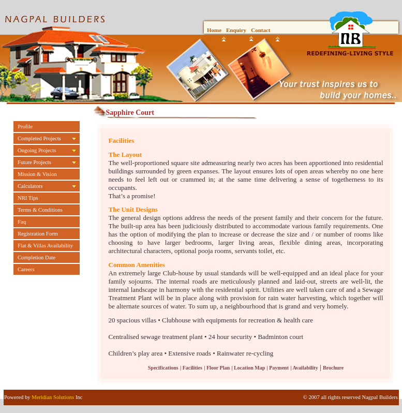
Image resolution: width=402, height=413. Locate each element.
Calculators (30, 186)
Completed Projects (39, 138)
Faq (22, 222)
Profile (25, 126)
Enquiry (236, 30)
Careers (26, 269)
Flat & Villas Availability (45, 245)
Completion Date (36, 257)
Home (214, 30)
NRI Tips (28, 198)
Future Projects (34, 162)
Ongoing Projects (37, 150)
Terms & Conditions (40, 210)
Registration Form (38, 234)
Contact (260, 30)
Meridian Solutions (53, 397)
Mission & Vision (37, 174)
